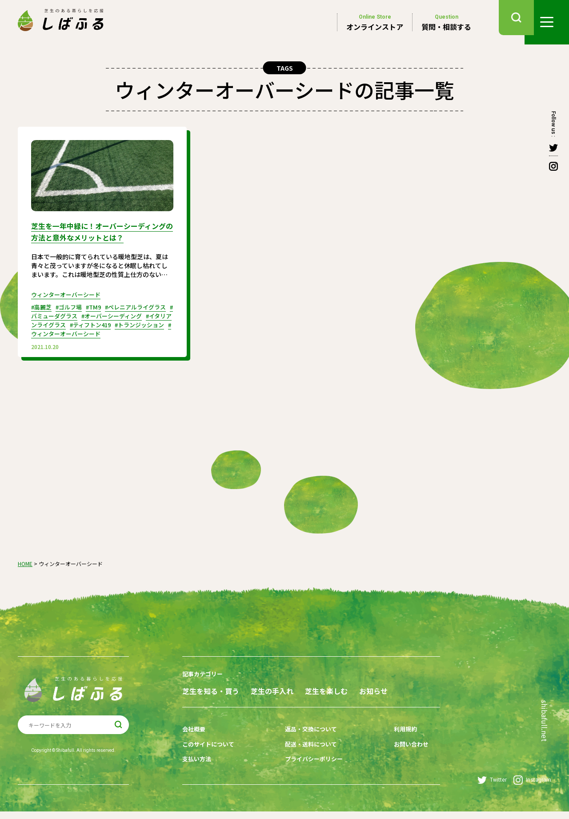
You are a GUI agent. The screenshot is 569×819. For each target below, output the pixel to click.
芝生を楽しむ (352, 688)
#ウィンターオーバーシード (105, 331)
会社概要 (194, 740)
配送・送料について (305, 754)
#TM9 (99, 305)
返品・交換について (305, 740)
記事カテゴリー (204, 671)
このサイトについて (210, 754)
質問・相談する (446, 22)
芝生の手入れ (285, 688)
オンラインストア (374, 22)
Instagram (532, 787)
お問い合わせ (397, 754)
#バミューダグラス (68, 313)
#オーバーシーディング (132, 313)
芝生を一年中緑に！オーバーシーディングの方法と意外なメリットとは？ (99, 231)
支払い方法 (197, 768)
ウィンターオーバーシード (68, 292)
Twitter (492, 787)
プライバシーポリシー (308, 768)
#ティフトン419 (119, 322)
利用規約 (390, 740)
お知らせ (196, 704)
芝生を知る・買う (210, 688)
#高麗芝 (42, 305)
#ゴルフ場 (72, 305)
